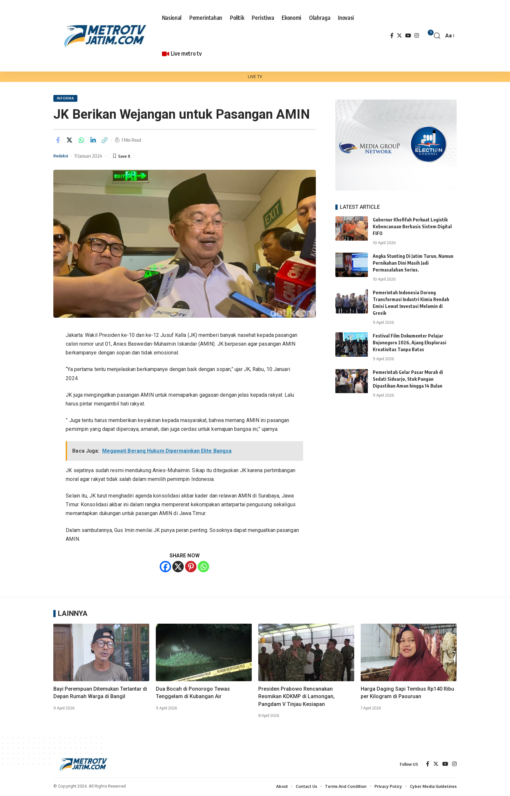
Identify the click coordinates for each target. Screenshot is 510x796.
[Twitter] (399, 35)
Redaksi (61, 157)
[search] (437, 35)
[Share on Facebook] (57, 141)
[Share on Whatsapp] (81, 141)
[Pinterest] (190, 567)
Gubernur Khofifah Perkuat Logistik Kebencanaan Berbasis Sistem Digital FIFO (412, 222)
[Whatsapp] (203, 567)
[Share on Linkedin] (93, 141)
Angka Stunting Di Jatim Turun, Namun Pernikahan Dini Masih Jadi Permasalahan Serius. (413, 258)
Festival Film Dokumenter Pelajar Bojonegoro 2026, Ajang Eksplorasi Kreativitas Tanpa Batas (409, 338)
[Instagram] (417, 35)
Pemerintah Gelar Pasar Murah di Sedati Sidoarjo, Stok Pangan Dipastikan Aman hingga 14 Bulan (408, 374)
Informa (65, 99)
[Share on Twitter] (69, 141)
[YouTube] (408, 35)
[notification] (427, 36)
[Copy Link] (104, 141)
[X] (178, 567)
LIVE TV (255, 76)
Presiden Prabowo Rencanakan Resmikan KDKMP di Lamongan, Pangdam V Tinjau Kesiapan (296, 697)
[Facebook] (392, 35)
